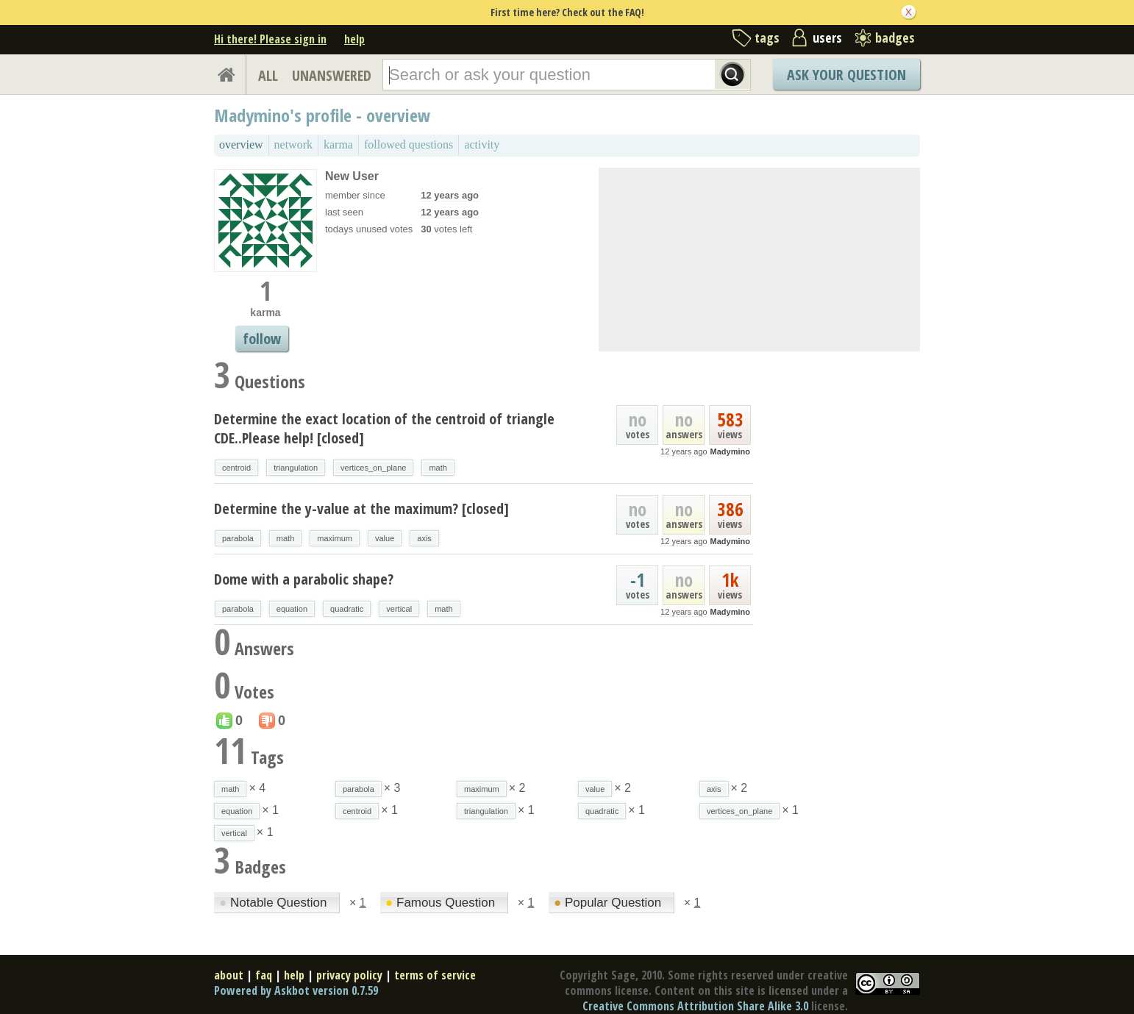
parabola (238, 538)
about (228, 975)
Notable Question (274, 903)
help (354, 39)
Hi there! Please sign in (270, 39)
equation (292, 608)
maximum (334, 538)
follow (262, 339)
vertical (399, 608)
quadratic (346, 608)
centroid (236, 467)
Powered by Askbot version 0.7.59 (296, 990)
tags (767, 37)
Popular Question (609, 903)
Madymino (730, 451)
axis (424, 538)
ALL (268, 75)
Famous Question (442, 903)
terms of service (435, 975)
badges (895, 37)
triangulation (296, 467)
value (384, 538)
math (437, 467)
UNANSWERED (331, 75)
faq (263, 975)
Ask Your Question (846, 75)
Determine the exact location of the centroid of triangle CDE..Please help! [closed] (384, 428)
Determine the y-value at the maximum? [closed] (361, 508)
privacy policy (349, 975)
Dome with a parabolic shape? (303, 579)
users (827, 37)
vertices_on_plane (373, 467)
